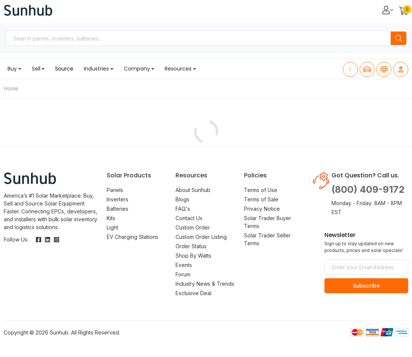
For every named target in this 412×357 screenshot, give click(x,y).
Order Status (191, 246)
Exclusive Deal (193, 293)
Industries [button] (96, 68)
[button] (403, 11)
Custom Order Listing (201, 237)
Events (184, 265)
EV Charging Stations (132, 237)
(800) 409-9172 (368, 189)
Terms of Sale (261, 199)
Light (112, 227)
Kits (111, 218)
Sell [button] (36, 68)
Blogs (182, 199)
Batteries (117, 209)
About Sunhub (193, 190)
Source (64, 68)
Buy (12, 68)
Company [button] (137, 68)
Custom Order (193, 227)
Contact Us (189, 218)
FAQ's (183, 209)
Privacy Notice (262, 209)
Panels (115, 190)
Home (11, 88)
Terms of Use (260, 190)
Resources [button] (178, 68)
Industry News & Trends (205, 283)
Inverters (117, 199)
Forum (183, 274)
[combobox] (198, 38)
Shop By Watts (193, 255)
